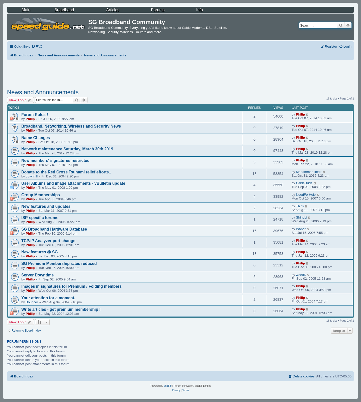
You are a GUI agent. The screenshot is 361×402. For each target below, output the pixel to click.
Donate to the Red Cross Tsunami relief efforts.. (66, 172)
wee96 (301, 275)
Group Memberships (40, 195)
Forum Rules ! (34, 115)
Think (300, 206)
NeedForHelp (306, 194)
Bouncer (32, 302)
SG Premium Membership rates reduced (59, 263)
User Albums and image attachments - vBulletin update (73, 183)
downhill (32, 176)
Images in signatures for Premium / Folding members (71, 286)
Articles (112, 10)
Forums (158, 10)
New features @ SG (39, 252)
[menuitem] (36, 46)
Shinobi (301, 217)
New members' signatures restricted (55, 160)
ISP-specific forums (39, 218)
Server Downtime (37, 275)
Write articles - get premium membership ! (61, 309)
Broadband (64, 10)
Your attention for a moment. (48, 298)
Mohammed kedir (309, 172)
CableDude (304, 183)
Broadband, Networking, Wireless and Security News (71, 126)
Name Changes (35, 138)
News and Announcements (43, 92)
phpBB (167, 385)
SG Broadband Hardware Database (54, 229)
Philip (30, 119)
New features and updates (45, 206)
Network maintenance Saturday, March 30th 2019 (67, 149)
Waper (301, 229)
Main (26, 10)
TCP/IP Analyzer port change (48, 241)
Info (199, 10)
